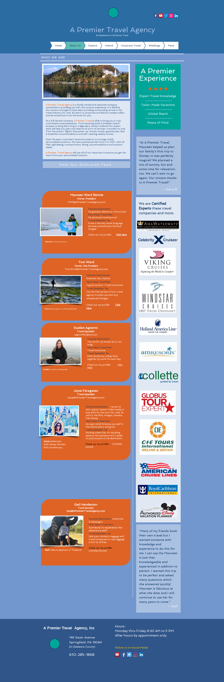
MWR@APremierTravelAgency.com (87, 202)
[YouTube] (161, 15)
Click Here (121, 234)
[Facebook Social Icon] (123, 654)
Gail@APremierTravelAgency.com (86, 511)
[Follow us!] (155, 15)
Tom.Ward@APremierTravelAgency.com (86, 269)
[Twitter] (166, 15)
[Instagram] (171, 15)
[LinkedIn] (176, 15)
